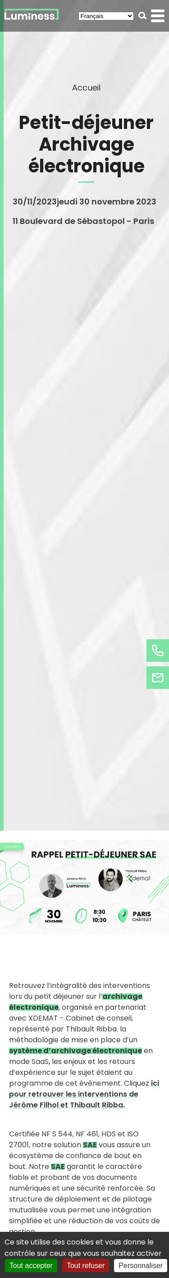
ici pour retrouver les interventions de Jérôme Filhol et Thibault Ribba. (84, 1094)
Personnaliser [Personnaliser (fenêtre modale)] (141, 1265)
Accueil (86, 87)
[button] (142, 15)
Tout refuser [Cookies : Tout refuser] (86, 1265)
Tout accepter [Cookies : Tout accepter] (31, 1265)
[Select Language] (106, 16)
